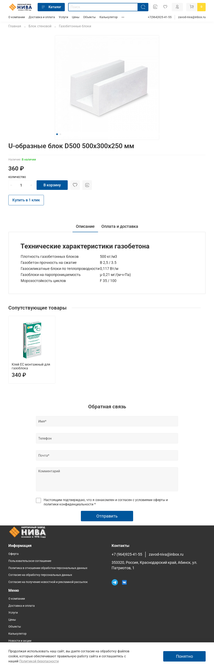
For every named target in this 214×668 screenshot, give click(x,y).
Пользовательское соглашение (29, 561)
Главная (14, 26)
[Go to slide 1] (57, 134)
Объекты (89, 17)
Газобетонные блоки (75, 26)
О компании (16, 17)
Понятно (184, 656)
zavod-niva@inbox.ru (192, 17)
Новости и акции (19, 641)
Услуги (63, 17)
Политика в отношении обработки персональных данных (47, 568)
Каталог (51, 7)
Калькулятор (108, 17)
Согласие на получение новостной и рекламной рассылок (48, 582)
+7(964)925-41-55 (160, 17)
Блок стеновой (40, 26)
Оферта (13, 554)
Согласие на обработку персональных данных (40, 575)
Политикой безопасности (39, 661)
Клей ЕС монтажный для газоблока (31, 366)
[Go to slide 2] (60, 134)
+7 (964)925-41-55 (127, 554)
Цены (75, 17)
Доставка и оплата (42, 17)
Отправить (107, 516)
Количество (17, 177)
